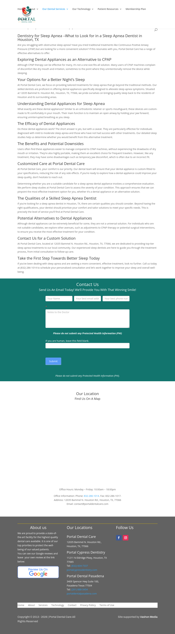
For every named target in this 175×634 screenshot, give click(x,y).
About (31, 9)
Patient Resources (108, 9)
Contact (21, 19)
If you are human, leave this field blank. (67, 340)
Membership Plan (136, 9)
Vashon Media (148, 616)
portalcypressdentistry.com (82, 569)
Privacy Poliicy (88, 605)
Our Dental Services (53, 9)
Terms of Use (106, 605)
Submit (53, 361)
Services (43, 605)
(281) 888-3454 (79, 589)
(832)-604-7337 (80, 565)
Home (20, 9)
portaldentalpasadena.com (82, 593)
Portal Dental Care (60, 616)
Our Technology (81, 9)
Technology (57, 605)
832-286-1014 (91, 495)
